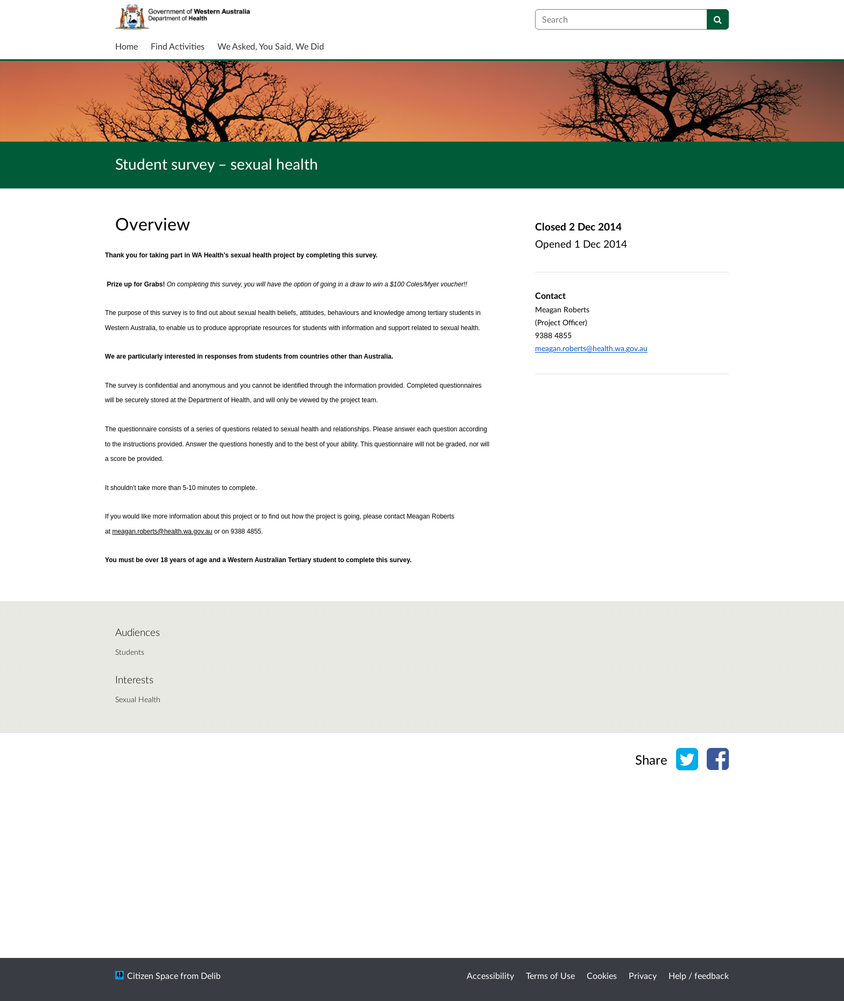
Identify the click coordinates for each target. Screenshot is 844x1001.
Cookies (602, 975)
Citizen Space (152, 975)
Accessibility (490, 975)
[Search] (718, 19)
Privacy (643, 975)
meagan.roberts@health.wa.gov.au (591, 348)
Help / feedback (699, 975)
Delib (211, 975)
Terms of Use (550, 975)
